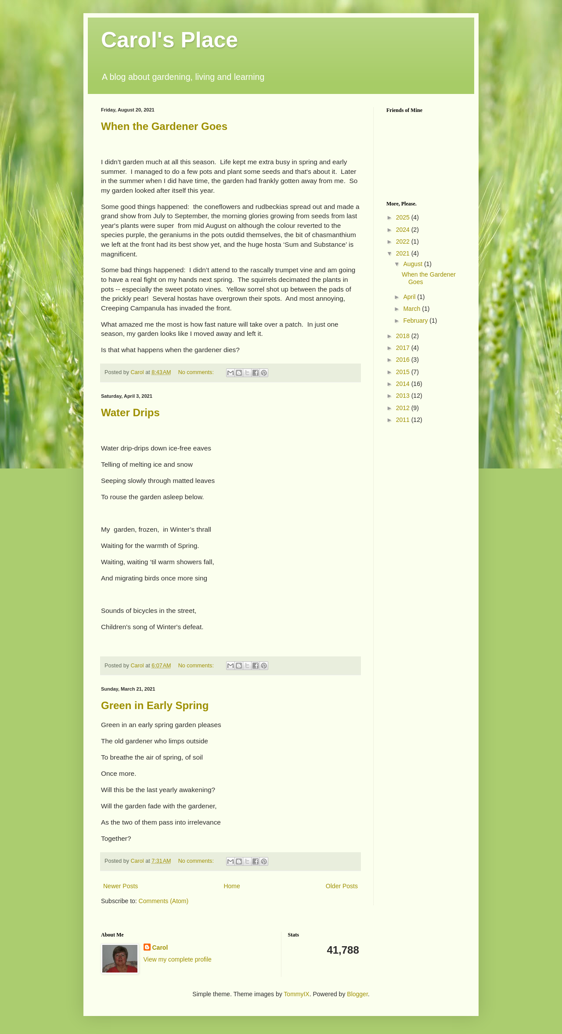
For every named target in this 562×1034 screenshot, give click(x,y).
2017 (403, 347)
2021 (403, 253)
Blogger (357, 994)
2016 (403, 359)
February (416, 320)
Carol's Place (169, 40)
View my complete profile (178, 959)
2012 (403, 407)
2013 (403, 395)
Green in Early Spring (155, 705)
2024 (403, 229)
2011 (403, 419)
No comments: (197, 372)
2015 (403, 371)
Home (231, 886)
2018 (403, 335)
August (413, 263)
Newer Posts (120, 886)
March (412, 308)
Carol (160, 947)
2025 (403, 217)
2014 (403, 383)
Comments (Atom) (164, 900)
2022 (403, 241)
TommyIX (296, 994)
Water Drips (130, 412)
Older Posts (342, 886)
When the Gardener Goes (164, 126)
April (410, 296)
